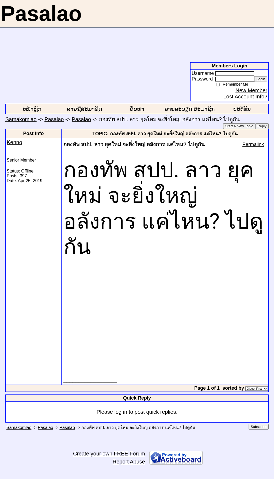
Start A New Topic (239, 126)
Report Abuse (129, 462)
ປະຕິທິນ (242, 109)
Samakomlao (21, 119)
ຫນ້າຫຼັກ (32, 109)
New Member (251, 90)
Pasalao (54, 119)
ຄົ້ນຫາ (137, 109)
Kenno (14, 142)
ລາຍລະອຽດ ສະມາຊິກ (190, 109)
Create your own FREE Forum (109, 454)
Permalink (253, 144)
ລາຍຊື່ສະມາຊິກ (84, 109)
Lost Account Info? (245, 96)
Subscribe (259, 427)
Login (260, 79)
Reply (262, 126)
